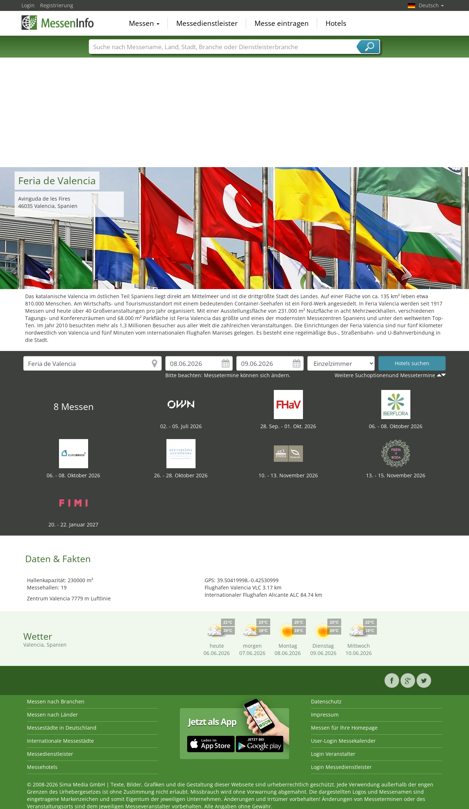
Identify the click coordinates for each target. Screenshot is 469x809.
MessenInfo (57, 22)
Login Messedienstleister (341, 766)
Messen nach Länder (52, 714)
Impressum (325, 714)
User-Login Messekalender (343, 740)
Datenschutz (326, 701)
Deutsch (431, 5)
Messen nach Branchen (55, 701)
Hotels (336, 23)
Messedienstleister (207, 23)
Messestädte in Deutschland (61, 727)
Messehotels (42, 766)
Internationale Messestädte (60, 740)
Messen (144, 23)
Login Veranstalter (333, 753)
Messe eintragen (282, 23)
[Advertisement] (234, 112)
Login (28, 5)
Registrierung (56, 5)
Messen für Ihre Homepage (344, 727)
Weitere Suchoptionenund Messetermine (385, 375)
